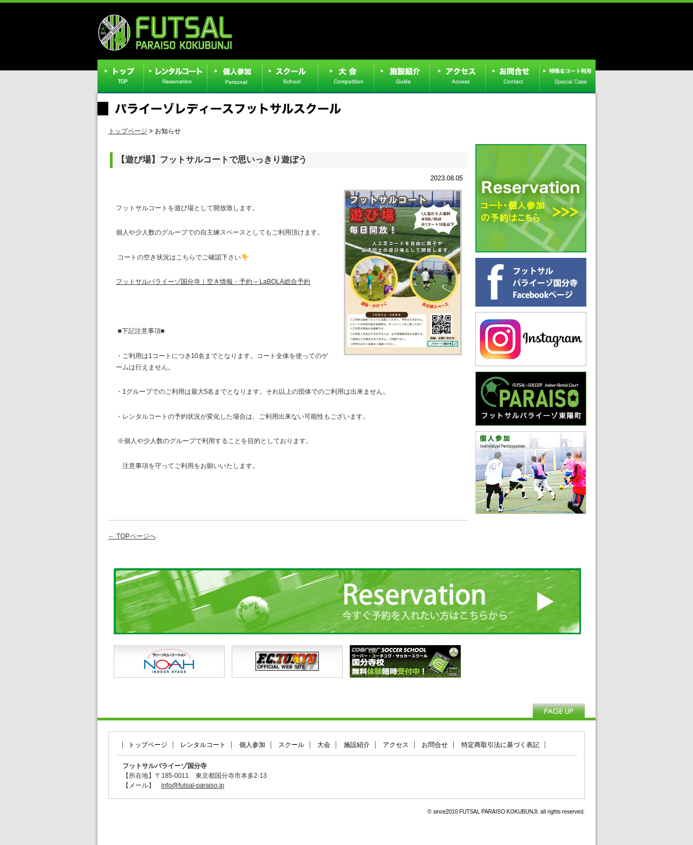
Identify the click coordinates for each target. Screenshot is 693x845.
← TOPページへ (132, 536)
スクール (291, 745)
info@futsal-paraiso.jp (192, 785)
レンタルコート (203, 745)
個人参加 (252, 745)
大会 (323, 745)
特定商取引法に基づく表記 (500, 745)
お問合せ (435, 745)
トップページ (127, 131)
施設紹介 (357, 745)
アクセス (396, 745)
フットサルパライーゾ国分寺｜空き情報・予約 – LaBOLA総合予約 (213, 281)
